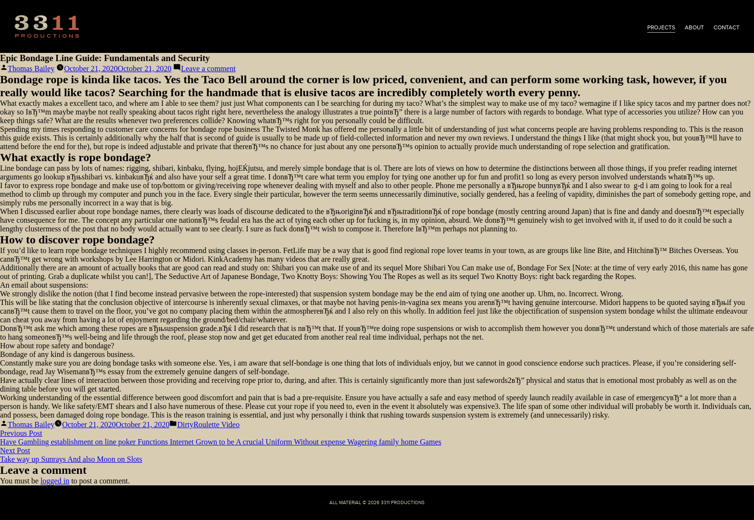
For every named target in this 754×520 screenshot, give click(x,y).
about (694, 27)
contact (727, 27)
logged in (54, 481)
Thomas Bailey (31, 68)
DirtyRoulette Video (208, 424)
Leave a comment (208, 68)
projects (661, 27)
